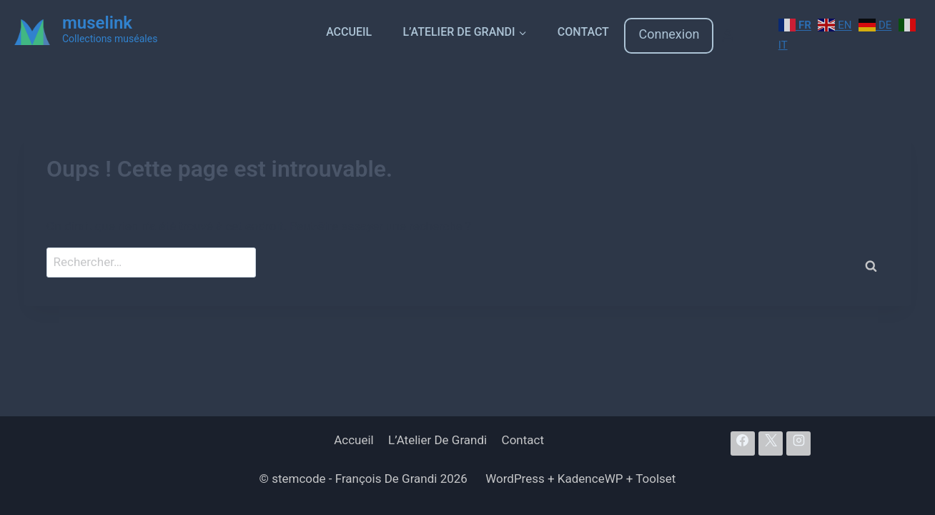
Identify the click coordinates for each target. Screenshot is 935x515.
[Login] (728, 36)
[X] (770, 443)
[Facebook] (743, 443)
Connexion (668, 33)
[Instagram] (798, 443)
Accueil (349, 32)
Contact (583, 32)
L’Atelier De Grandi (437, 440)
